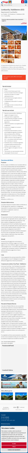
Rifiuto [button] (14, 446)
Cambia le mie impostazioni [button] (14, 449)
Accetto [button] (14, 443)
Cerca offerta (8, 5)
